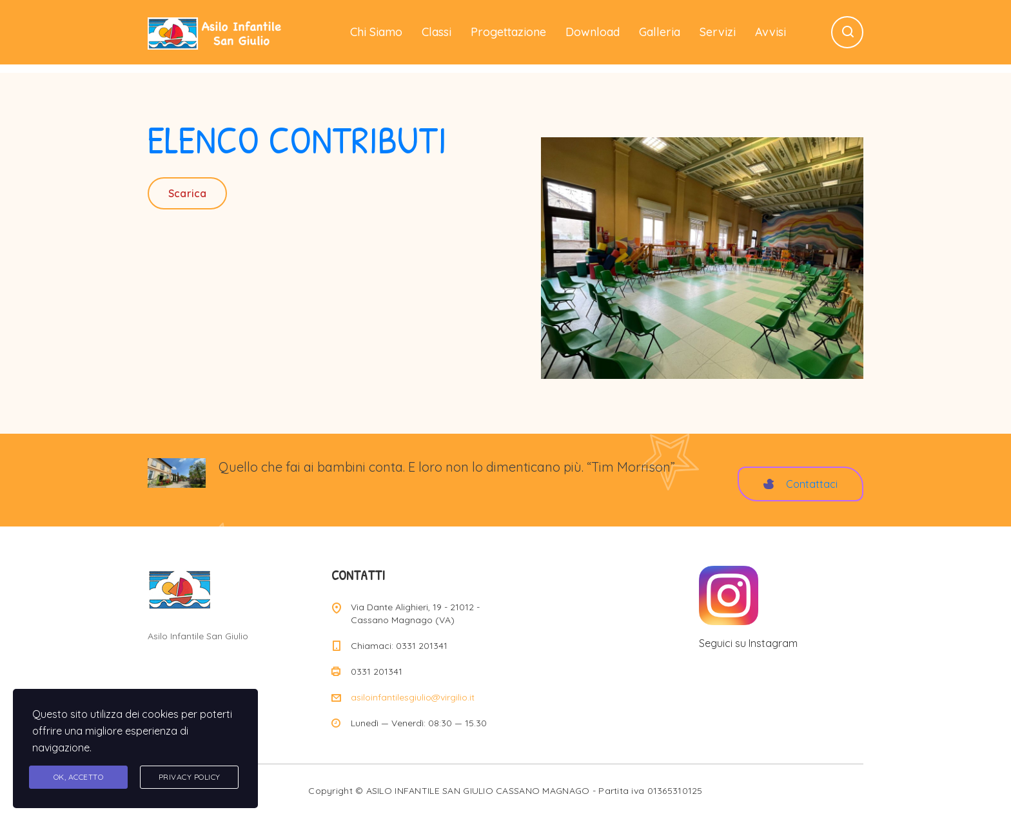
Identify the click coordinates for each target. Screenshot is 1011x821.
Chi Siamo (376, 31)
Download (592, 31)
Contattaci (800, 484)
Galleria (659, 31)
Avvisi (770, 31)
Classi (436, 31)
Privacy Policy (190, 777)
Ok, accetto (79, 777)
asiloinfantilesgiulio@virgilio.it (413, 697)
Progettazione (508, 31)
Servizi (718, 31)
